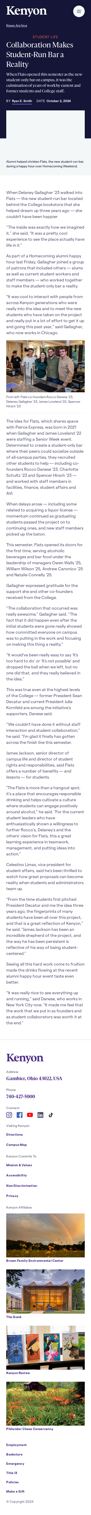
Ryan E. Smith (22, 101)
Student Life (45, 37)
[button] (79, 11)
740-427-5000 (20, 1096)
